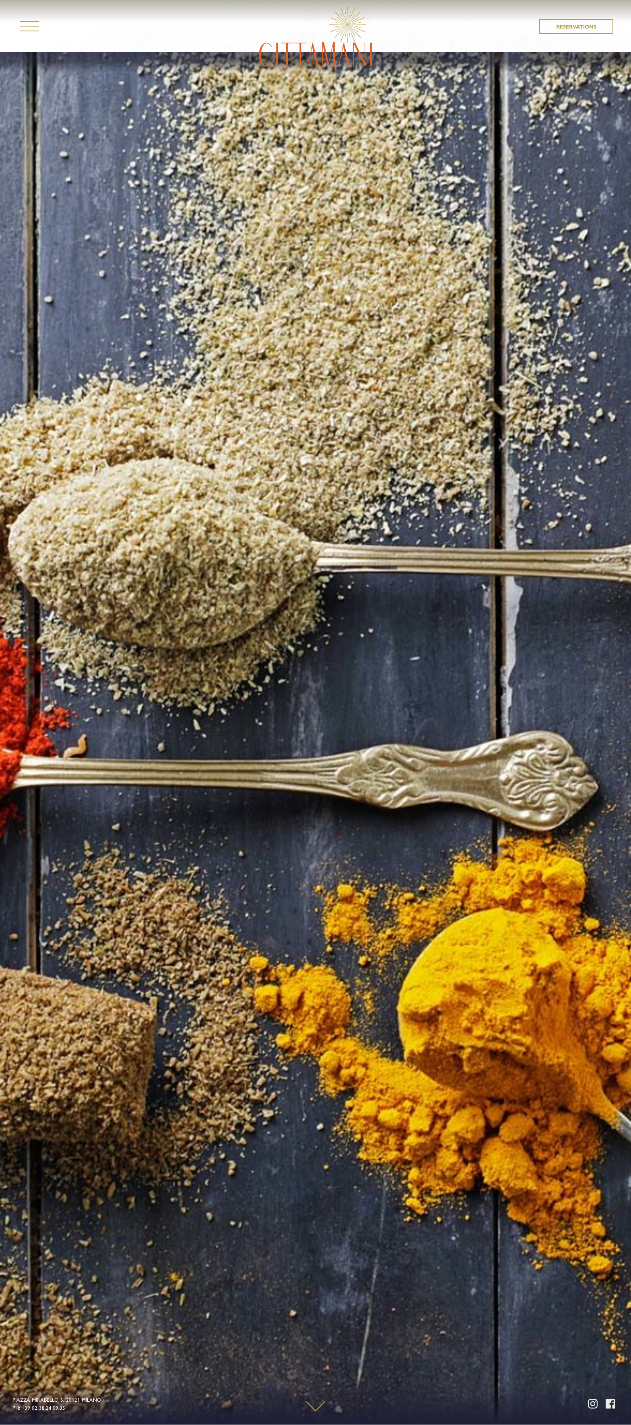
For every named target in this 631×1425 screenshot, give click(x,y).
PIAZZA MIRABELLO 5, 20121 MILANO (56, 1399)
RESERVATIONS (576, 26)
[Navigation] (29, 26)
